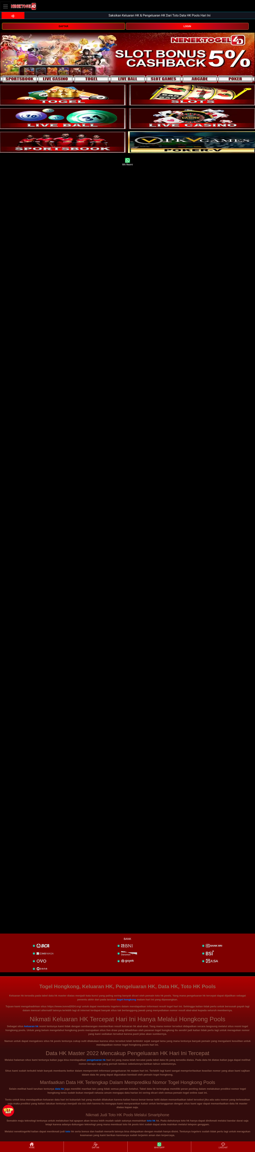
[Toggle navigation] (5, 6)
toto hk (151, 1120)
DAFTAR (63, 26)
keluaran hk (31, 1026)
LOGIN (187, 26)
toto (67, 1131)
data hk (59, 1088)
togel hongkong (126, 999)
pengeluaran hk (96, 1059)
